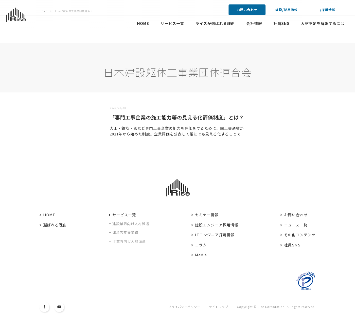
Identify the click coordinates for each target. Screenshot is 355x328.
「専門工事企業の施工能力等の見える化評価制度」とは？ (177, 117)
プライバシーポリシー (184, 307)
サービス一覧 (172, 23)
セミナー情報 (207, 214)
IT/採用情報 (326, 9)
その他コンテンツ (300, 234)
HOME (143, 23)
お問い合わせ (247, 9)
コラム (201, 244)
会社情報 (254, 23)
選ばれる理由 (55, 224)
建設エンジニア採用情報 (216, 224)
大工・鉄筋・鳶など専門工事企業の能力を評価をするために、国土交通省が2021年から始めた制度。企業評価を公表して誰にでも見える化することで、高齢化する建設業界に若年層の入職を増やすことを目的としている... (177, 134)
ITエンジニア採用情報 (215, 234)
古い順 (104, 95)
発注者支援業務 (125, 232)
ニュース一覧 (295, 224)
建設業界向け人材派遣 (130, 223)
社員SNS (281, 23)
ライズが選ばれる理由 (215, 23)
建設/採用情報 (286, 9)
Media (201, 254)
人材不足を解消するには (322, 23)
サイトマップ (218, 307)
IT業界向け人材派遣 (129, 241)
